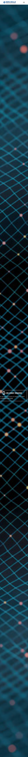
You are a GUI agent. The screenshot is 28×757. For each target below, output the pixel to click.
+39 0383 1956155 (13, 393)
